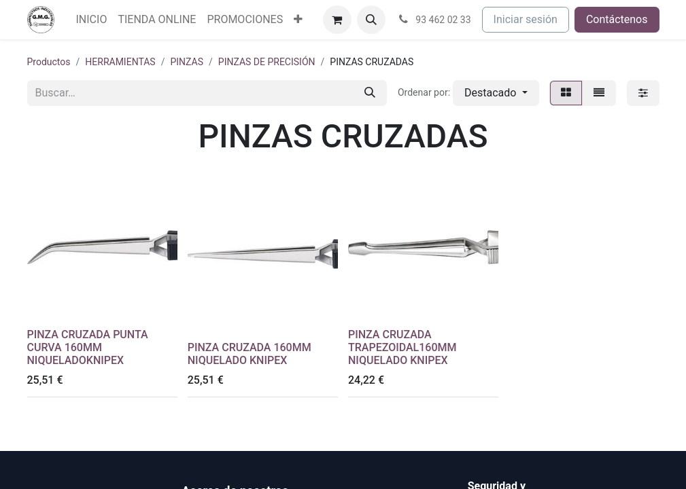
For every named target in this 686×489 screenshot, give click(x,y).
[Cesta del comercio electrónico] (337, 19)
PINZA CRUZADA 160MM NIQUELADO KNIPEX (249, 354)
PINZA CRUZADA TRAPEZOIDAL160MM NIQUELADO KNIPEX (402, 347)
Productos (49, 61)
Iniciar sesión (526, 19)
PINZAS (186, 61)
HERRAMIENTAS (120, 61)
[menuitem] (92, 19)
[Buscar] (370, 93)
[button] (371, 19)
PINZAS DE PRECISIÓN (266, 61)
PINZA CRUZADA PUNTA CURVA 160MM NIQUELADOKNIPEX (87, 347)
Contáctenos (617, 19)
